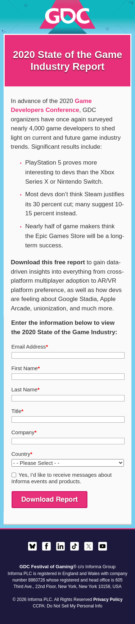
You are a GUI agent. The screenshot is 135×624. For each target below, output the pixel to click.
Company (24, 432)
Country (22, 454)
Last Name (26, 389)
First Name (26, 368)
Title (18, 411)
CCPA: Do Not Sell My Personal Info (67, 606)
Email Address (30, 347)
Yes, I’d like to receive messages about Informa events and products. (62, 478)
